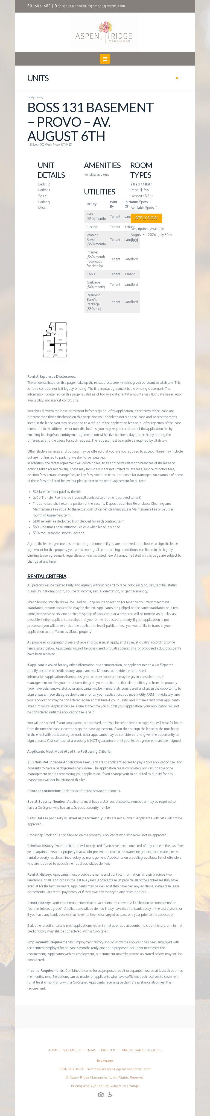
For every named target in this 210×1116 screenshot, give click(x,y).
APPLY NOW (146, 217)
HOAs (91, 1050)
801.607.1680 (39, 6)
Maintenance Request (142, 1050)
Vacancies (72, 1050)
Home (53, 1050)
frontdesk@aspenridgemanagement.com (90, 6)
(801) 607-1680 (71, 1069)
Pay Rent (109, 1050)
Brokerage (105, 1060)
